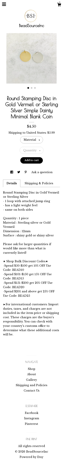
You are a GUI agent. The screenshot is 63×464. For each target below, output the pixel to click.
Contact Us (31, 390)
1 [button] (28, 88)
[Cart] (59, 5)
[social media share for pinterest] (26, 172)
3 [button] (35, 88)
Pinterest (31, 424)
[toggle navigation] (4, 4)
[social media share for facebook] (12, 172)
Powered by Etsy (31, 457)
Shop (31, 369)
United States (36, 132)
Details (12, 183)
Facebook (31, 413)
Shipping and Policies (31, 385)
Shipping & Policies (39, 183)
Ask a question (42, 172)
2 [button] (31, 88)
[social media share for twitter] (19, 172)
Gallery (31, 379)
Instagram (31, 418)
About (31, 374)
